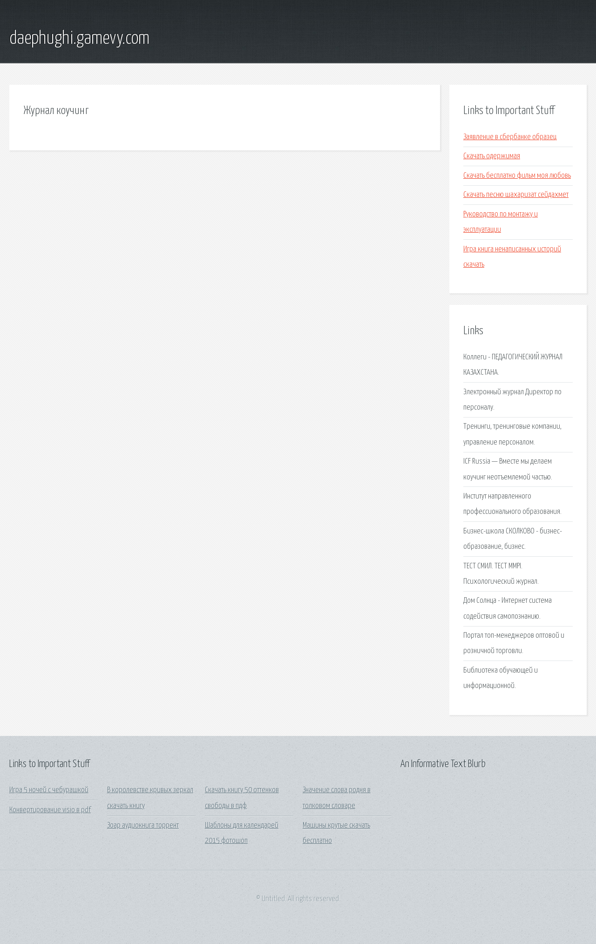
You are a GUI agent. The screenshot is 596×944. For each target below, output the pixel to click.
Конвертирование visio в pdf (50, 810)
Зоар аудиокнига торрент (143, 825)
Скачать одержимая (491, 156)
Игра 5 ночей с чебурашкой (48, 790)
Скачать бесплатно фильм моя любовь (517, 176)
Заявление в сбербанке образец (509, 137)
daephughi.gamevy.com (79, 38)
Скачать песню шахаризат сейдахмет (516, 195)
